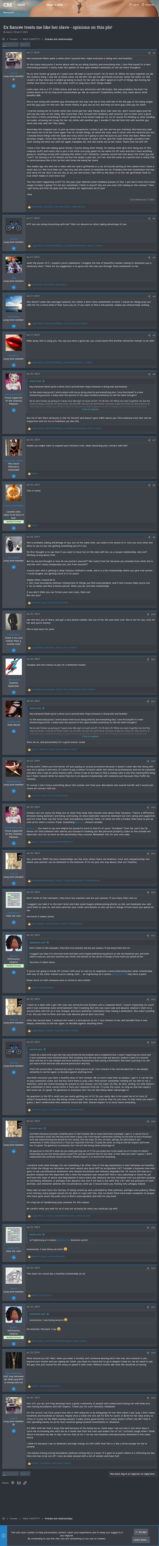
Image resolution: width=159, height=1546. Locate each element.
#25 (152, 1404)
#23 (152, 1313)
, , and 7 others (63, 365)
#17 (152, 938)
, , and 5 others (68, 431)
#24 (152, 1359)
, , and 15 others (68, 248)
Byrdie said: (36, 1240)
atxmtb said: (37, 1131)
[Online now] (15, 1374)
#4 (153, 299)
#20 (152, 1124)
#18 (152, 1002)
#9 (153, 540)
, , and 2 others (55, 752)
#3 (153, 260)
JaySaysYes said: (39, 945)
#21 (152, 1233)
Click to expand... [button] (91, 412)
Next (24, 44)
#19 (152, 1045)
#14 (152, 810)
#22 (152, 1274)
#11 (152, 662)
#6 (153, 377)
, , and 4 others (61, 326)
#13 (152, 764)
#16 (152, 895)
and (44, 990)
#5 (153, 338)
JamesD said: (37, 1052)
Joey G (9, 32)
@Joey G (103, 825)
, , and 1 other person (60, 209)
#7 (153, 443)
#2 (153, 221)
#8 (153, 488)
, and (50, 287)
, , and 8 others (53, 1469)
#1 (153, 52)
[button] (65, 5)
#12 (152, 704)
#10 (152, 617)
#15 (152, 856)
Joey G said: (36, 384)
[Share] (148, 53)
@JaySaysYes (121, 977)
